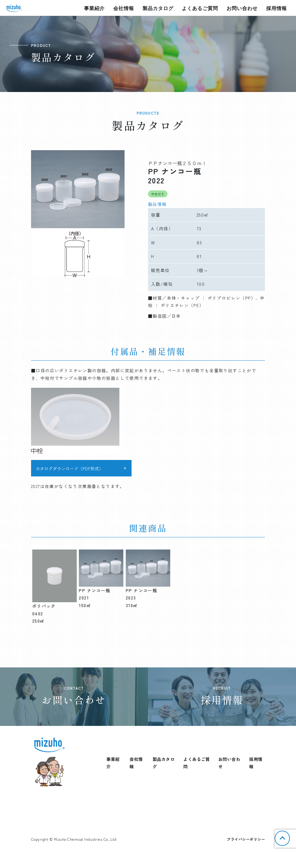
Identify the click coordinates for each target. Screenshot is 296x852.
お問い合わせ (242, 8)
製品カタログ (158, 8)
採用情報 (276, 8)
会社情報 (123, 8)
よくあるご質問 (200, 8)
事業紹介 (94, 8)
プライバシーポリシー (246, 839)
